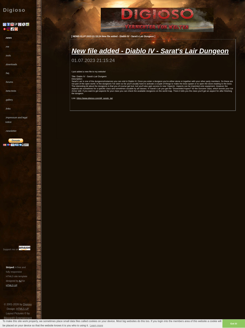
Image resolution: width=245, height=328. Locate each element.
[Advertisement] (12, 196)
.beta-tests (10, 91)
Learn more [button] (96, 325)
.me (7, 46)
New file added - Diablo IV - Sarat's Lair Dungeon (150, 51)
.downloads (11, 64)
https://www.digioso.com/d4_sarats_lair (95, 98)
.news (8, 37)
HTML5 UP (11, 285)
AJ (20, 281)
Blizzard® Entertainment (18, 318)
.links (8, 108)
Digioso (27, 304)
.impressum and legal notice (16, 119)
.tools (8, 55)
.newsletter (11, 131)
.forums (9, 82)
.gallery (9, 99)
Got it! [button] (233, 323)
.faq (7, 73)
